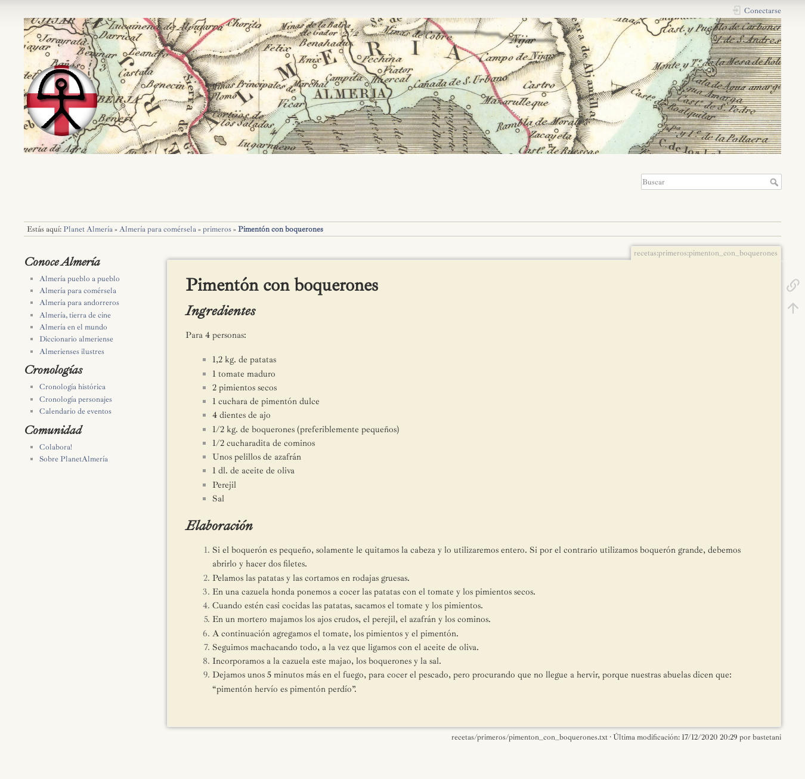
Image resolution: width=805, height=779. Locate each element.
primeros (217, 229)
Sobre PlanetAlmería (73, 459)
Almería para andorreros (79, 302)
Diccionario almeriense (76, 339)
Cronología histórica (72, 387)
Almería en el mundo (73, 327)
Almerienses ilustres (71, 351)
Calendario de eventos (75, 411)
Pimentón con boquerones (280, 229)
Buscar (775, 182)
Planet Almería (88, 229)
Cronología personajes (75, 399)
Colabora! (55, 447)
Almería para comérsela (157, 229)
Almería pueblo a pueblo (79, 279)
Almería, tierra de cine (75, 315)
